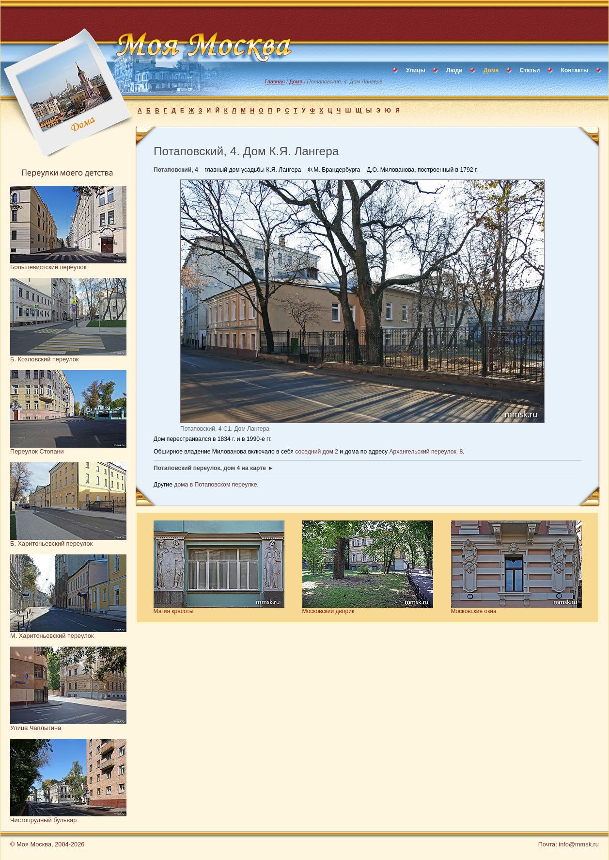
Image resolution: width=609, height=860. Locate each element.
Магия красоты (174, 611)
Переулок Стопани (37, 451)
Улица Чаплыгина (35, 727)
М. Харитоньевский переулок (52, 635)
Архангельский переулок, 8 (426, 451)
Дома (295, 81)
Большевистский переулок (48, 267)
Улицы (415, 70)
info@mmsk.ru (579, 844)
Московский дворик (328, 611)
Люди (454, 70)
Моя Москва (33, 844)
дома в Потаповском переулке (215, 484)
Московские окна (474, 611)
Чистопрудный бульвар (43, 820)
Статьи (530, 70)
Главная (275, 81)
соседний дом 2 (316, 451)
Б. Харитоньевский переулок (51, 543)
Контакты (575, 70)
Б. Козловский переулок (44, 359)
